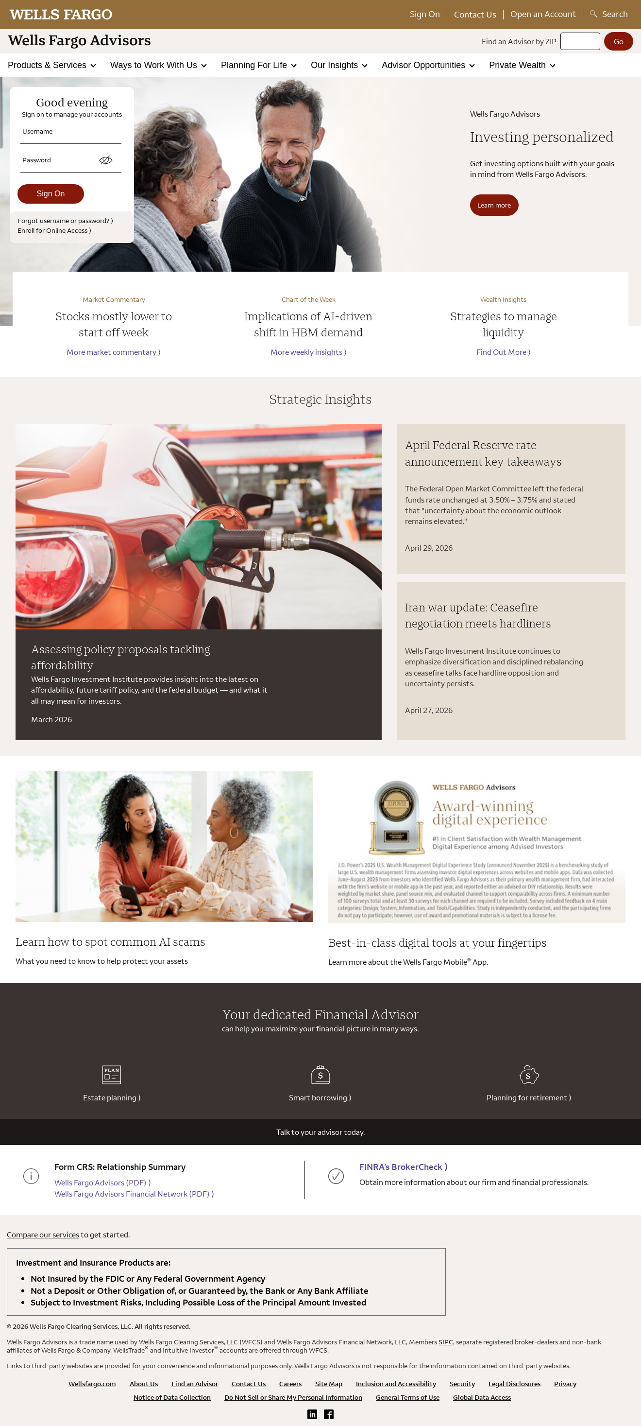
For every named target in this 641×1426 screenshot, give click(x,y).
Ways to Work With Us (155, 65)
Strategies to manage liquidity (503, 324)
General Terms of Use (407, 1397)
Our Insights (335, 65)
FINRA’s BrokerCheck (403, 1166)
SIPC (446, 1342)
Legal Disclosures (514, 1383)
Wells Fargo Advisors (102, 1182)
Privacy (565, 1383)
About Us (144, 1383)
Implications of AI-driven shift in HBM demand (308, 324)
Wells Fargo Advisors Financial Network (134, 1194)
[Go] (618, 41)
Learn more (494, 204)
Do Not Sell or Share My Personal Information (293, 1397)
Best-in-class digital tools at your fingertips (437, 942)
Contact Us (475, 14)
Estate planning (112, 1083)
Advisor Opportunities (425, 65)
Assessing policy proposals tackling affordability (120, 657)
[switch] (106, 160)
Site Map (328, 1383)
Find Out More (503, 352)
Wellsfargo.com (92, 1383)
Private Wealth (518, 65)
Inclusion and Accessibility (396, 1383)
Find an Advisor (194, 1383)
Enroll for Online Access (54, 230)
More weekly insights (308, 352)
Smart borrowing (320, 1083)
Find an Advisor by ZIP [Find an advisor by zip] (519, 41)
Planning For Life (255, 65)
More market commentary (114, 352)
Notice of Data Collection (172, 1397)
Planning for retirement (529, 1083)
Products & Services (48, 65)
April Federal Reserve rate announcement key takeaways (483, 453)
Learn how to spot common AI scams (110, 941)
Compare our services (43, 1234)
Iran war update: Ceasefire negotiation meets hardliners (478, 615)
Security (462, 1383)
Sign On (425, 13)
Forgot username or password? (65, 220)
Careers (290, 1383)
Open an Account (543, 13)
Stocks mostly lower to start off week (113, 324)
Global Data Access (482, 1397)
